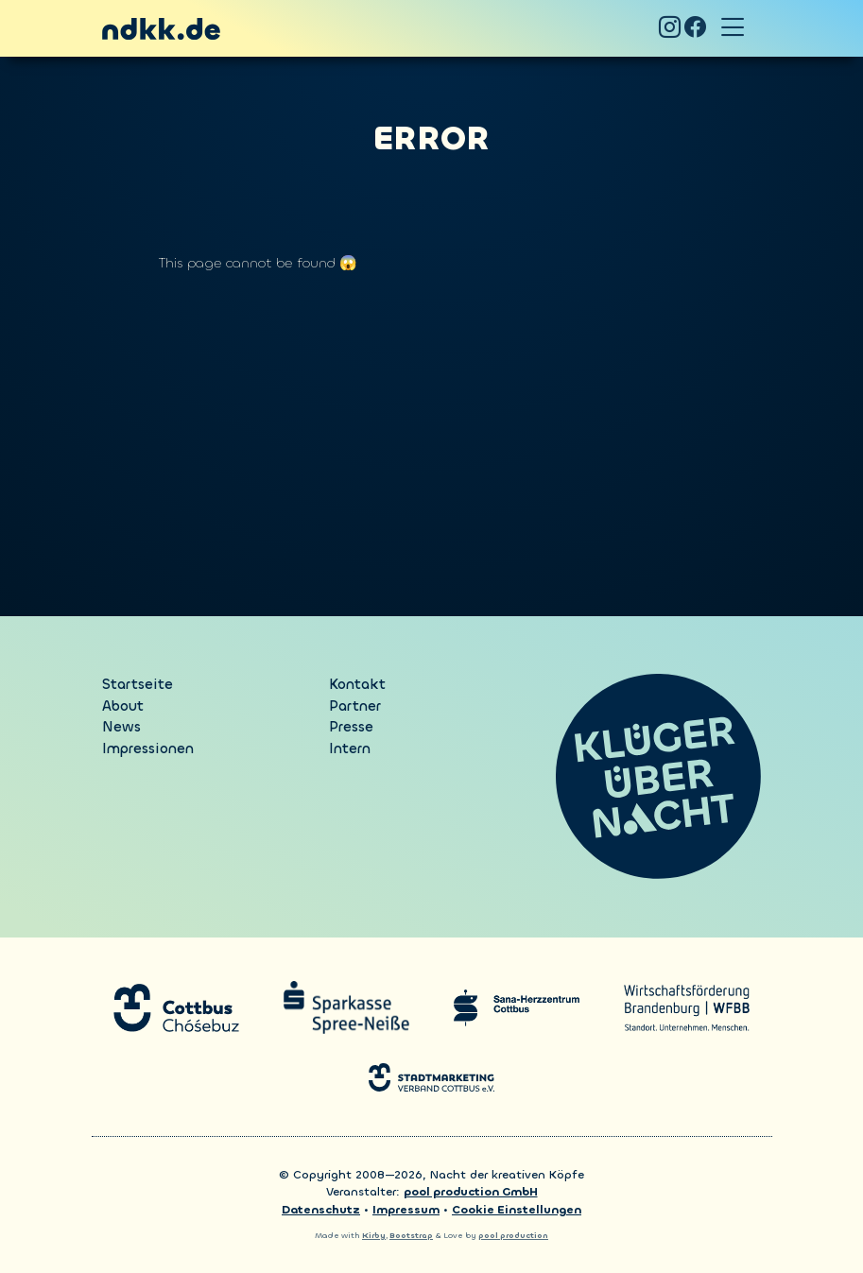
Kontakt (357, 684)
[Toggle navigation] (733, 28)
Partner (355, 706)
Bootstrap (411, 1235)
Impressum (406, 1209)
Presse (351, 726)
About (123, 706)
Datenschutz (321, 1209)
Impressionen (148, 748)
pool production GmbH (471, 1191)
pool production (513, 1235)
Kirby (374, 1235)
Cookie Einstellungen (516, 1209)
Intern (350, 748)
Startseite (137, 684)
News (121, 726)
